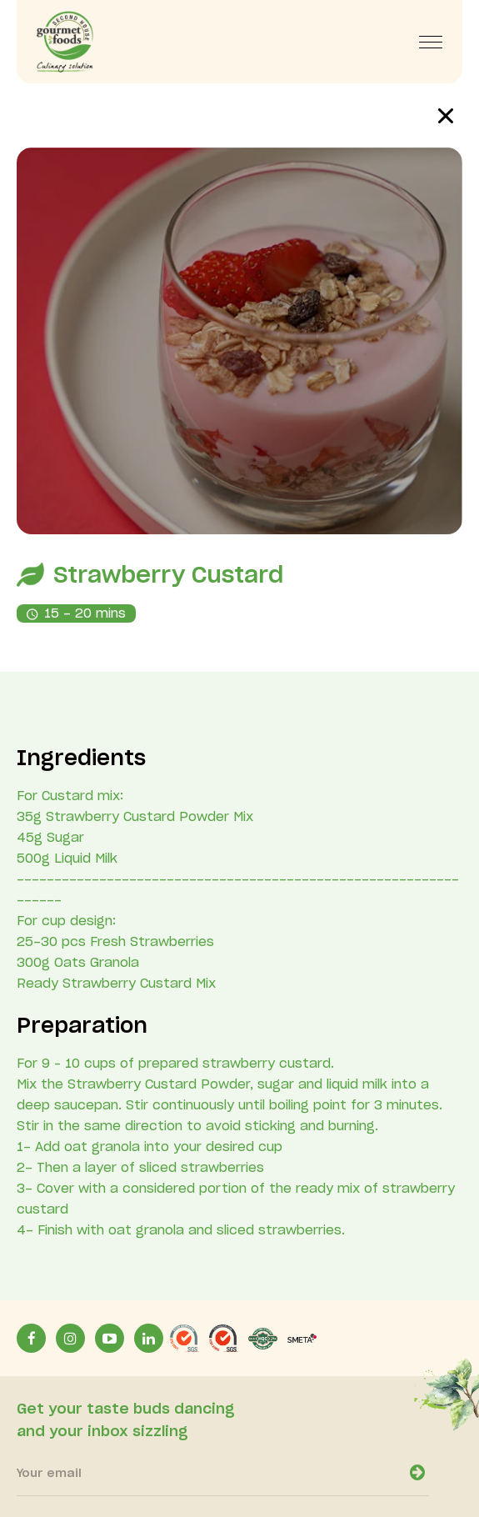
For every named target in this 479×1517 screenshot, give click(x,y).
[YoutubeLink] (109, 1338)
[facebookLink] (31, 1338)
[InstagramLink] (70, 1338)
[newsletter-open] (417, 1472)
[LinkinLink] (148, 1338)
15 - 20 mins (85, 614)
